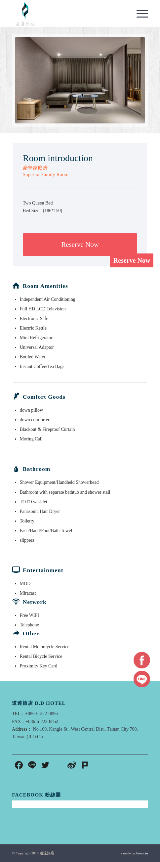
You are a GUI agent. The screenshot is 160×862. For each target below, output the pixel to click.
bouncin (142, 853)
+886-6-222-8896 (41, 713)
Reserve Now (131, 260)
